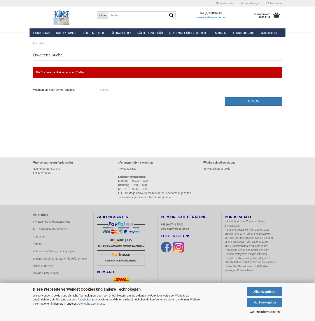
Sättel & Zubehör (150, 33)
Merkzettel (274, 3)
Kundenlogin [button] (250, 3)
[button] (225, 3)
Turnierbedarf (243, 33)
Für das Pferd (120, 33)
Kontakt (37, 244)
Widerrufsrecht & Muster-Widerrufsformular (60, 258)
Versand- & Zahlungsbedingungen (54, 251)
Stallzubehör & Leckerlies (188, 33)
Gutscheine (269, 33)
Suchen (253, 101)
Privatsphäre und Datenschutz (51, 221)
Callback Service (43, 266)
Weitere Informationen (265, 312)
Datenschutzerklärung (90, 303)
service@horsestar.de (211, 17)
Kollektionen (66, 33)
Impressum (40, 236)
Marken (220, 33)
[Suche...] (102, 15)
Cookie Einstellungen (46, 273)
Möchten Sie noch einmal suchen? (54, 89)
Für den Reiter (93, 33)
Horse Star (41, 33)
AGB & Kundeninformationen (50, 229)
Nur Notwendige (265, 302)
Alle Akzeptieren (264, 291)
